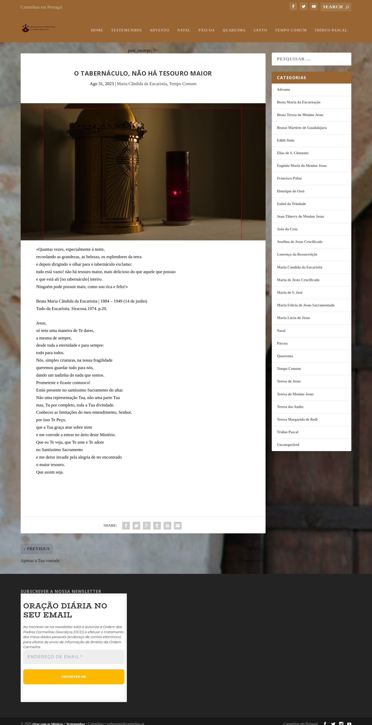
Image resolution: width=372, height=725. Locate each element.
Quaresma (234, 25)
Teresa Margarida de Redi (297, 414)
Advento (159, 25)
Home (97, 25)
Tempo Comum (291, 25)
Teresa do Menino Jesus (295, 389)
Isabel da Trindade (291, 199)
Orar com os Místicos (48, 719)
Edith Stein (285, 135)
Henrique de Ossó (291, 186)
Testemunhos (126, 25)
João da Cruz (287, 224)
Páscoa (206, 25)
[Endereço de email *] (73, 651)
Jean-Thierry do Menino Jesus (300, 211)
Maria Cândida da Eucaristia (142, 78)
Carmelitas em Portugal (41, 7)
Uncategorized (288, 440)
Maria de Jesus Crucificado (298, 275)
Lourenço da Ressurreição (297, 249)
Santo (260, 25)
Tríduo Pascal (331, 25)
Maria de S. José (290, 287)
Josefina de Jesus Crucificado (299, 237)
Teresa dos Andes (290, 402)
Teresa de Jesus (289, 376)
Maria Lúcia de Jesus (293, 313)
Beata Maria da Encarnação (298, 97)
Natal (184, 25)
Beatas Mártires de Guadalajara (302, 123)
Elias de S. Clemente (292, 148)
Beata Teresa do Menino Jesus (300, 110)
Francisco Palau (289, 173)
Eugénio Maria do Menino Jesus (302, 160)
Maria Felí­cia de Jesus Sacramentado (306, 300)
